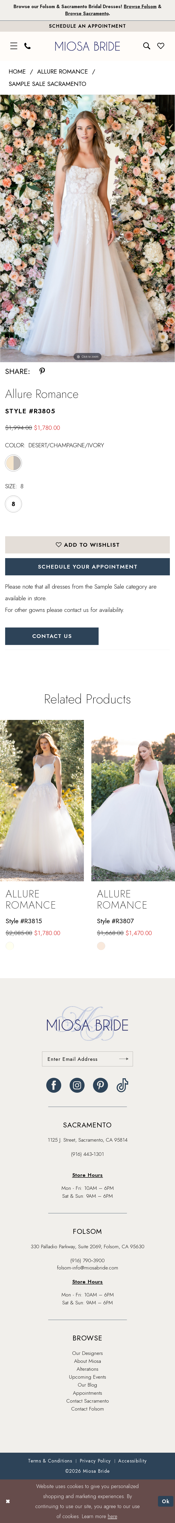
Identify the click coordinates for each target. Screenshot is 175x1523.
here (112, 1516)
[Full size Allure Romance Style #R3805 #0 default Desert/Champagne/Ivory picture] (87, 228)
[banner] (87, 46)
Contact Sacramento (87, 1400)
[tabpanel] (87, 228)
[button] (14, 46)
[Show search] (147, 46)
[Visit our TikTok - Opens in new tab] (122, 1085)
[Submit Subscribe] (123, 1059)
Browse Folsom (140, 6)
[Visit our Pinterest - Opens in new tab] (100, 1085)
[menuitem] (14, 46)
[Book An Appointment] (87, 26)
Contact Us (52, 636)
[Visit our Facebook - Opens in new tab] (53, 1085)
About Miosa (87, 1361)
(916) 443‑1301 (87, 1154)
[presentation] (42, 801)
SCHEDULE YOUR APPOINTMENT (88, 567)
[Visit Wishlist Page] (161, 46)
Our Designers (87, 1353)
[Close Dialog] (8, 1501)
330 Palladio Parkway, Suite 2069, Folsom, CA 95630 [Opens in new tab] (87, 1246)
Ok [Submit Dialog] (166, 1501)
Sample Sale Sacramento (47, 83)
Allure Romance (62, 71)
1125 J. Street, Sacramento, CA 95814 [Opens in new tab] (88, 1139)
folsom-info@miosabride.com (87, 1267)
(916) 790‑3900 (87, 1260)
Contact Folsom (87, 1408)
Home (17, 71)
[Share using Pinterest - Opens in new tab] (42, 371)
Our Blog (87, 1384)
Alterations (87, 1369)
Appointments (87, 1393)
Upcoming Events (87, 1377)
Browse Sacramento (87, 13)
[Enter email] (87, 1059)
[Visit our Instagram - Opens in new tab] (77, 1085)
